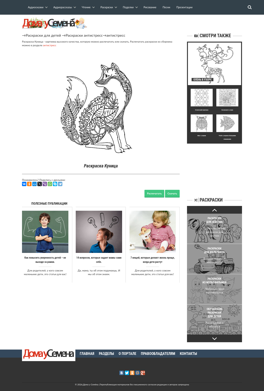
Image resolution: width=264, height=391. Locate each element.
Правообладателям (158, 353)
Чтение (86, 7)
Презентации (184, 7)
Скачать (172, 193)
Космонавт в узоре (227, 110)
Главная (87, 353)
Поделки (128, 7)
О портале (127, 353)
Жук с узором (201, 135)
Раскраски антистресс (84, 35)
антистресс (115, 35)
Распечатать (154, 193)
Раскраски (106, 7)
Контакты (188, 353)
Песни (166, 7)
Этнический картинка (201, 110)
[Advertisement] (214, 166)
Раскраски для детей (43, 35)
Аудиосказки (35, 7)
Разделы (106, 353)
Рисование (150, 7)
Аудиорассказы (62, 7)
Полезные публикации (49, 203)
